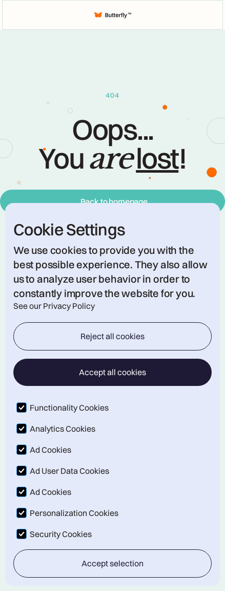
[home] (112, 15)
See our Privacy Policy (54, 306)
